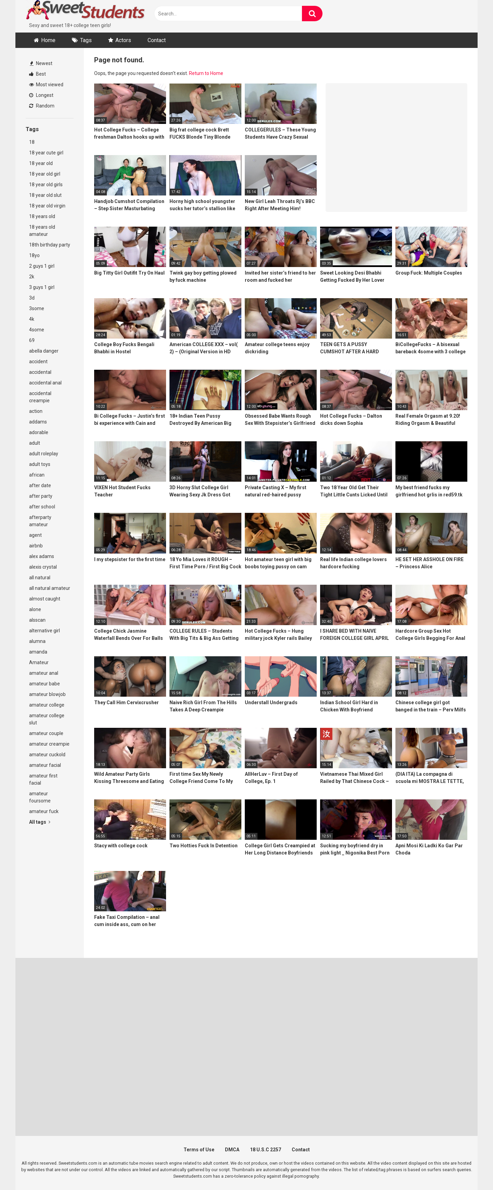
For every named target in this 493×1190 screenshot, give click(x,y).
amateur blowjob (47, 694)
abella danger (44, 351)
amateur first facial (43, 779)
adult (34, 443)
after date (40, 485)
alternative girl (44, 630)
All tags (39, 822)
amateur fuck (44, 811)
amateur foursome (40, 797)
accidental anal (45, 382)
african (37, 475)
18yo (34, 255)
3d (32, 298)
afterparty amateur (40, 521)
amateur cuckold (47, 754)
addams (38, 422)
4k (31, 319)
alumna (37, 641)
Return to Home (206, 73)
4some (36, 329)
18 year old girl (44, 174)
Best (37, 74)
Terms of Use (199, 1149)
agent (35, 535)
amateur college (46, 705)
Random (41, 106)
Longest (41, 95)
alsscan (37, 620)
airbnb (36, 545)
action (35, 411)
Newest (41, 63)
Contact (157, 40)
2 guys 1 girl (41, 266)
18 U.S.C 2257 (265, 1149)
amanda (38, 652)
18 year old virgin (47, 205)
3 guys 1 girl (41, 287)
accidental (40, 372)
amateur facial (45, 765)
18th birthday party (49, 245)
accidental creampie (40, 397)
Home (48, 40)
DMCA (232, 1149)
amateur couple (46, 733)
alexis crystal (43, 567)
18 (32, 142)
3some (36, 308)
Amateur (39, 662)
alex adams (41, 556)
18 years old (42, 216)
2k (31, 276)
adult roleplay (43, 453)
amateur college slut (46, 719)
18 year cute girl (46, 152)
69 (32, 340)
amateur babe (44, 683)
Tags (86, 40)
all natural (39, 577)
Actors (123, 40)
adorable (38, 432)
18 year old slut (45, 195)
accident (38, 361)
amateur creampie (49, 744)
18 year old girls (46, 184)
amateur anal (43, 673)
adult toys (39, 464)
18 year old (41, 163)
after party (40, 496)
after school (42, 506)
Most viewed (46, 84)
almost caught (44, 599)
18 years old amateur (42, 230)
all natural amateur (49, 588)
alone (35, 609)
